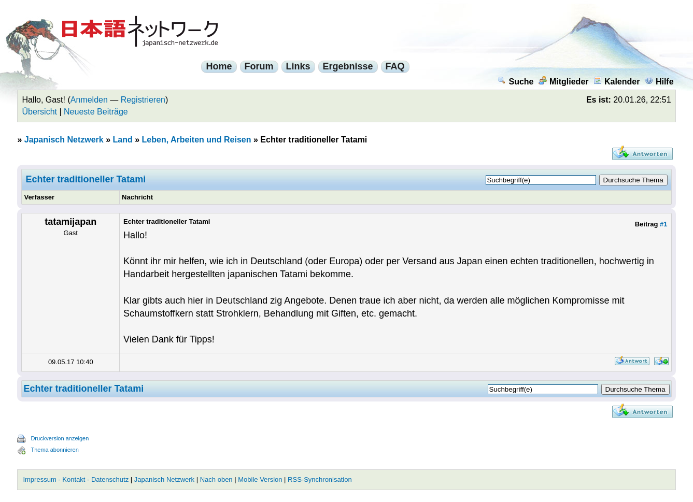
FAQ (395, 66)
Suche (515, 81)
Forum (259, 66)
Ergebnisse (348, 66)
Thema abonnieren (54, 450)
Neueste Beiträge (96, 111)
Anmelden (89, 99)
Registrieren (143, 99)
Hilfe (659, 81)
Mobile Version (260, 479)
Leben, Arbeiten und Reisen (196, 139)
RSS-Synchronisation (320, 479)
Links (298, 66)
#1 (663, 224)
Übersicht (39, 111)
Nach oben (216, 479)
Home (219, 66)
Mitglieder (564, 81)
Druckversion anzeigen (60, 438)
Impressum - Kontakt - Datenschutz (76, 479)
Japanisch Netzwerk (64, 139)
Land (123, 139)
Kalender (616, 81)
